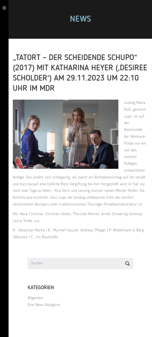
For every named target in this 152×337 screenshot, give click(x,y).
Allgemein (35, 298)
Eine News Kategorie (44, 305)
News (80, 19)
